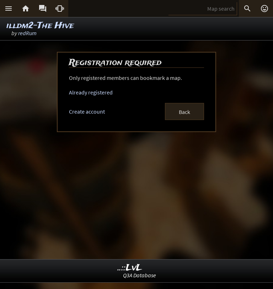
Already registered (91, 92)
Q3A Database (139, 275)
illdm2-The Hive (40, 26)
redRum (27, 33)
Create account (87, 111)
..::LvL (130, 268)
